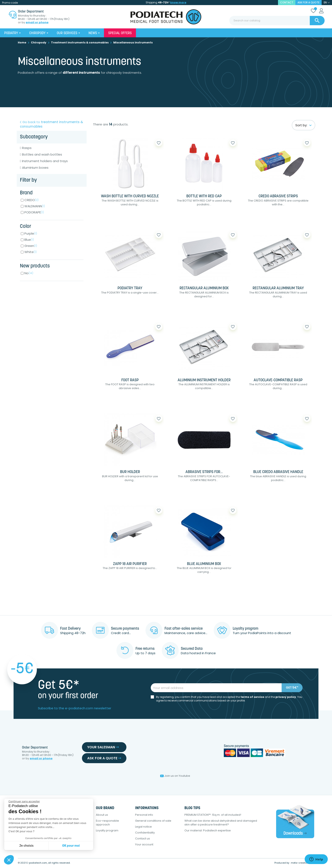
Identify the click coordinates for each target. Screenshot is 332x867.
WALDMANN (34, 206)
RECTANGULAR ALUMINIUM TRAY (278, 288)
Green (30, 245)
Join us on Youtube (175, 776)
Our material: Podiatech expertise (207, 830)
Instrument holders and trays (45, 161)
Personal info (144, 815)
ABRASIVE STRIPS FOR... (204, 472)
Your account (144, 844)
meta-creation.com (302, 862)
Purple (30, 233)
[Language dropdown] (327, 2)
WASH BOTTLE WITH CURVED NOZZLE (130, 196)
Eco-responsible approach (107, 823)
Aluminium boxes (35, 167)
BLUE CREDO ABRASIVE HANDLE (278, 472)
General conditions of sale (153, 821)
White (30, 251)
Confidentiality (145, 833)
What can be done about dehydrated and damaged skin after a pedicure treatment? (220, 823)
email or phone (37, 22)
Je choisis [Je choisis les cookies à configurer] (26, 846)
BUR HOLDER (130, 472)
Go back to (51, 124)
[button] (9, 860)
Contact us (142, 838)
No (28, 273)
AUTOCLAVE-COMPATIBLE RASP (278, 380)
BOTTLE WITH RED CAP (204, 196)
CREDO (31, 200)
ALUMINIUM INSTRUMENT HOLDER (204, 380)
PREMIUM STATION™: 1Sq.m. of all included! (212, 815)
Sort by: (303, 125)
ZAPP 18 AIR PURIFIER (130, 564)
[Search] (277, 20)
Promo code (10, 2)
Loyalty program (107, 830)
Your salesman (103, 747)
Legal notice (143, 827)
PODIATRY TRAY (130, 288)
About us (102, 815)
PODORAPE (34, 212)
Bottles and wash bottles (42, 154)
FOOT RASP (130, 380)
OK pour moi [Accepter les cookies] (71, 846)
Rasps (27, 148)
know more (178, 2)
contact (286, 2)
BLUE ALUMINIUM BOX (204, 564)
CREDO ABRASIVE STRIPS (278, 196)
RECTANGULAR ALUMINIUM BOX (204, 288)
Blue (29, 239)
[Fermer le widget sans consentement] (24, 801)
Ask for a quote (308, 2)
